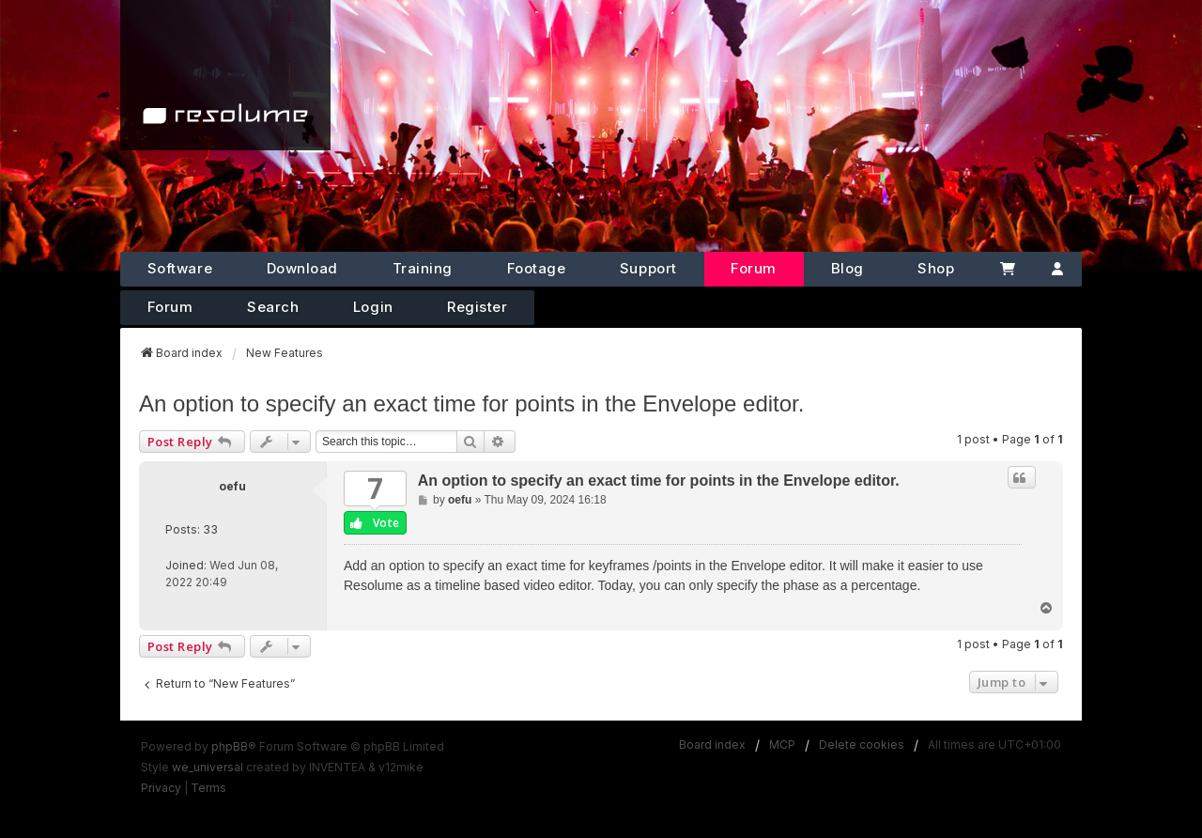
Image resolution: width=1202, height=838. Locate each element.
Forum (754, 268)
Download (302, 268)
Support (648, 268)
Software (179, 268)
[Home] (225, 75)
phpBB (229, 746)
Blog (847, 268)
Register (477, 307)
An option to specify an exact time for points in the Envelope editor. (471, 403)
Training (423, 268)
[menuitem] (161, 788)
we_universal (207, 767)
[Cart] (1007, 269)
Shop (935, 268)
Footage (536, 268)
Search (273, 307)
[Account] (1058, 269)
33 (210, 529)
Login (373, 307)
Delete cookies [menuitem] (861, 744)
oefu (232, 486)
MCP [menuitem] (782, 744)
